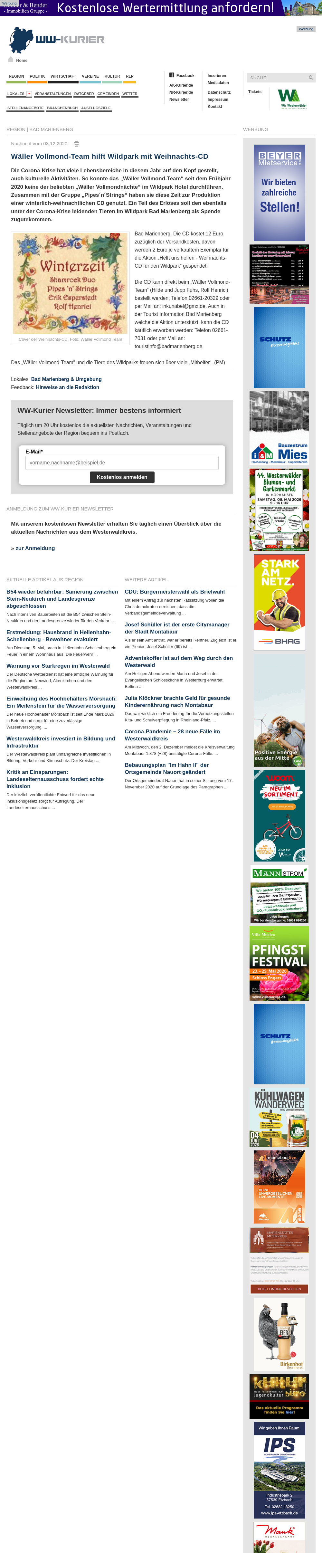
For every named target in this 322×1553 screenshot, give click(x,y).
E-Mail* (34, 451)
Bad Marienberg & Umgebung (66, 379)
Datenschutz (219, 92)
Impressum (218, 99)
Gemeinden (108, 94)
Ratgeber (84, 94)
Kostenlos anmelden (122, 477)
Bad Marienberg (51, 129)
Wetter (129, 94)
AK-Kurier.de (181, 85)
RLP (129, 76)
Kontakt (215, 106)
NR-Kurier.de (181, 92)
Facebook (185, 75)
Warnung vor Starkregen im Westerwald (58, 666)
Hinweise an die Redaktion (67, 387)
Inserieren (217, 75)
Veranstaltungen (53, 94)
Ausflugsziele (96, 108)
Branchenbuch (62, 108)
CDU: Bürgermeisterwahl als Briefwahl (175, 592)
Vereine (90, 76)
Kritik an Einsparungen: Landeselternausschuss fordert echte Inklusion (55, 779)
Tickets (254, 92)
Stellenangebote (25, 108)
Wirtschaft (63, 76)
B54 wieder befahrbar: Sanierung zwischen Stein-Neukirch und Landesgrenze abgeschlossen (62, 599)
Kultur (112, 76)
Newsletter (179, 99)
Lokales (19, 94)
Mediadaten (218, 83)
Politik (37, 76)
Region (16, 76)
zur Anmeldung (35, 548)
